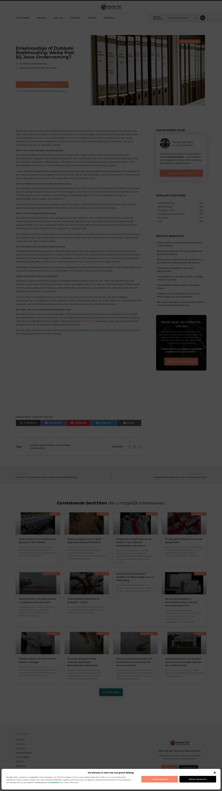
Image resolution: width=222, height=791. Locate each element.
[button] (214, 772)
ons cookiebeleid (51, 782)
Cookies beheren (159, 779)
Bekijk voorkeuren (198, 779)
